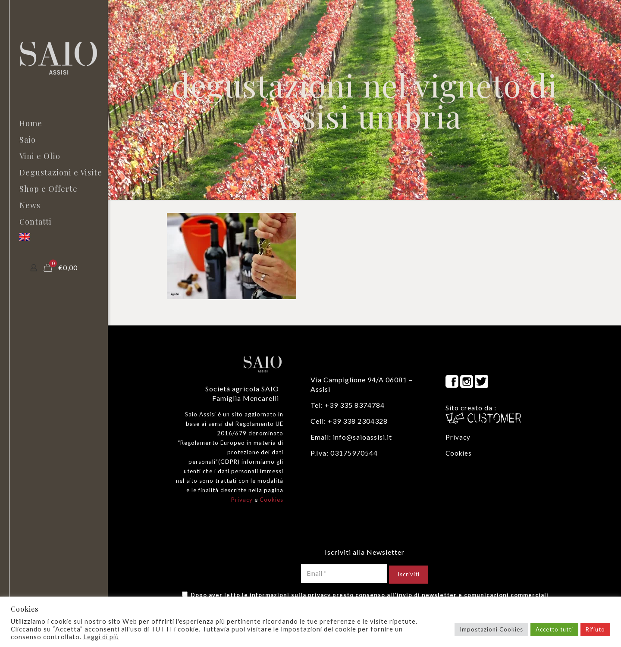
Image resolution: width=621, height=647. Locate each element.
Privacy (242, 499)
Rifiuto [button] (595, 629)
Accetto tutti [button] (554, 629)
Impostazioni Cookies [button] (491, 629)
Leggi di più (101, 637)
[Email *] (344, 573)
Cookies (271, 499)
